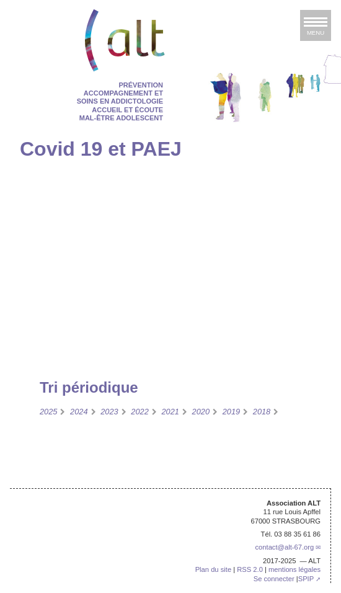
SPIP (306, 578)
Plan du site (213, 569)
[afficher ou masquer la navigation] (315, 25)
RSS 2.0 (250, 569)
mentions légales (294, 569)
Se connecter (274, 578)
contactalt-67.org (284, 547)
